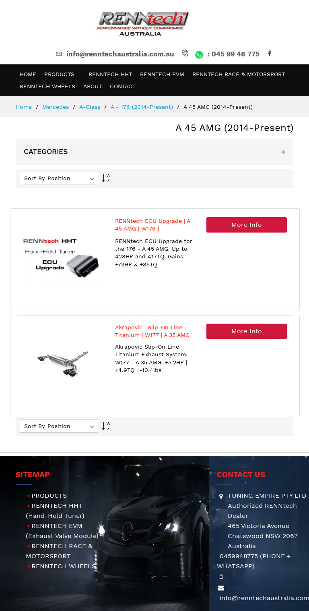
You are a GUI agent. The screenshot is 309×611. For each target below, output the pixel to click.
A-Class (90, 107)
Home (25, 107)
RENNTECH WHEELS (63, 566)
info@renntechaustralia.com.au (114, 54)
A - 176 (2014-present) (143, 107)
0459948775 (239, 556)
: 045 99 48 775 (220, 54)
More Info (246, 225)
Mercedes (56, 107)
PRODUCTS (49, 495)
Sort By (34, 178)
